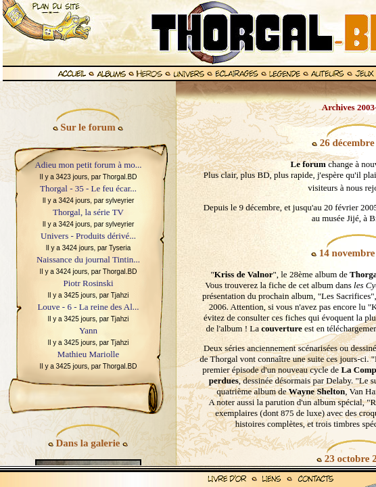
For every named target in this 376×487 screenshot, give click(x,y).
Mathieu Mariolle (88, 354)
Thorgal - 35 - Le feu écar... (88, 188)
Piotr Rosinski (88, 283)
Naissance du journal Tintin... (88, 259)
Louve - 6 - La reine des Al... (88, 307)
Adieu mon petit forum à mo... (87, 165)
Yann (88, 330)
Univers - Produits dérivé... (88, 236)
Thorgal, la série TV (88, 212)
